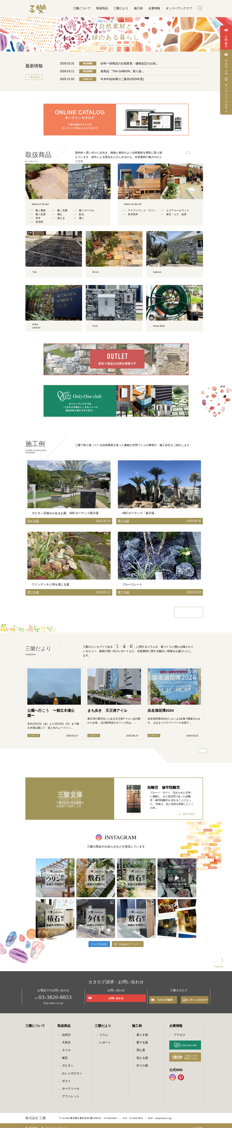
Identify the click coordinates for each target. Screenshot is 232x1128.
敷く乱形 (41, 216)
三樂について (81, 8)
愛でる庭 (142, 1037)
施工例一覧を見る (189, 612)
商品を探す (180, 153)
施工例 (138, 8)
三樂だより (121, 8)
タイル (66, 1045)
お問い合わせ (226, 39)
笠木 (38, 220)
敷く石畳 (62, 212)
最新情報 (36, 1123)
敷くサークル (86, 212)
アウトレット (70, 1091)
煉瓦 (65, 1053)
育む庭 (140, 1045)
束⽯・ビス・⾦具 (176, 216)
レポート (105, 1037)
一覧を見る (33, 77)
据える (61, 220)
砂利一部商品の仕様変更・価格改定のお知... (129, 63)
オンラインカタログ (226, 96)
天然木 (139, 205)
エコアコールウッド (177, 212)
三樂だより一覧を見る (190, 753)
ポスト (66, 1076)
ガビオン (68, 1060)
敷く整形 (41, 212)
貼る (81, 216)
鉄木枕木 (133, 216)
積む (59, 216)
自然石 (46, 205)
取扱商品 (102, 8)
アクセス (179, 1030)
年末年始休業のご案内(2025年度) (122, 79)
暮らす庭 (142, 1030)
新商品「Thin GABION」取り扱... (122, 71)
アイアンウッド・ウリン (142, 212)
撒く (81, 220)
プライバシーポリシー (62, 1123)
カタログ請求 (226, 63)
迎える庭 (142, 1053)
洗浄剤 (39, 224)
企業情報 (154, 8)
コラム (103, 1030)
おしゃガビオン (72, 1068)
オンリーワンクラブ (179, 8)
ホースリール (70, 1084)
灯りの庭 (142, 1060)
